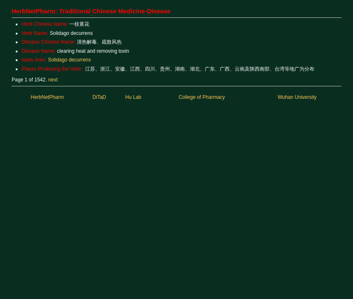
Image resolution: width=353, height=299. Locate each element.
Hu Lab (133, 97)
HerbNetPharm (47, 97)
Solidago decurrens (69, 60)
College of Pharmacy (202, 97)
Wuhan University (296, 97)
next (53, 80)
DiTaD (99, 97)
